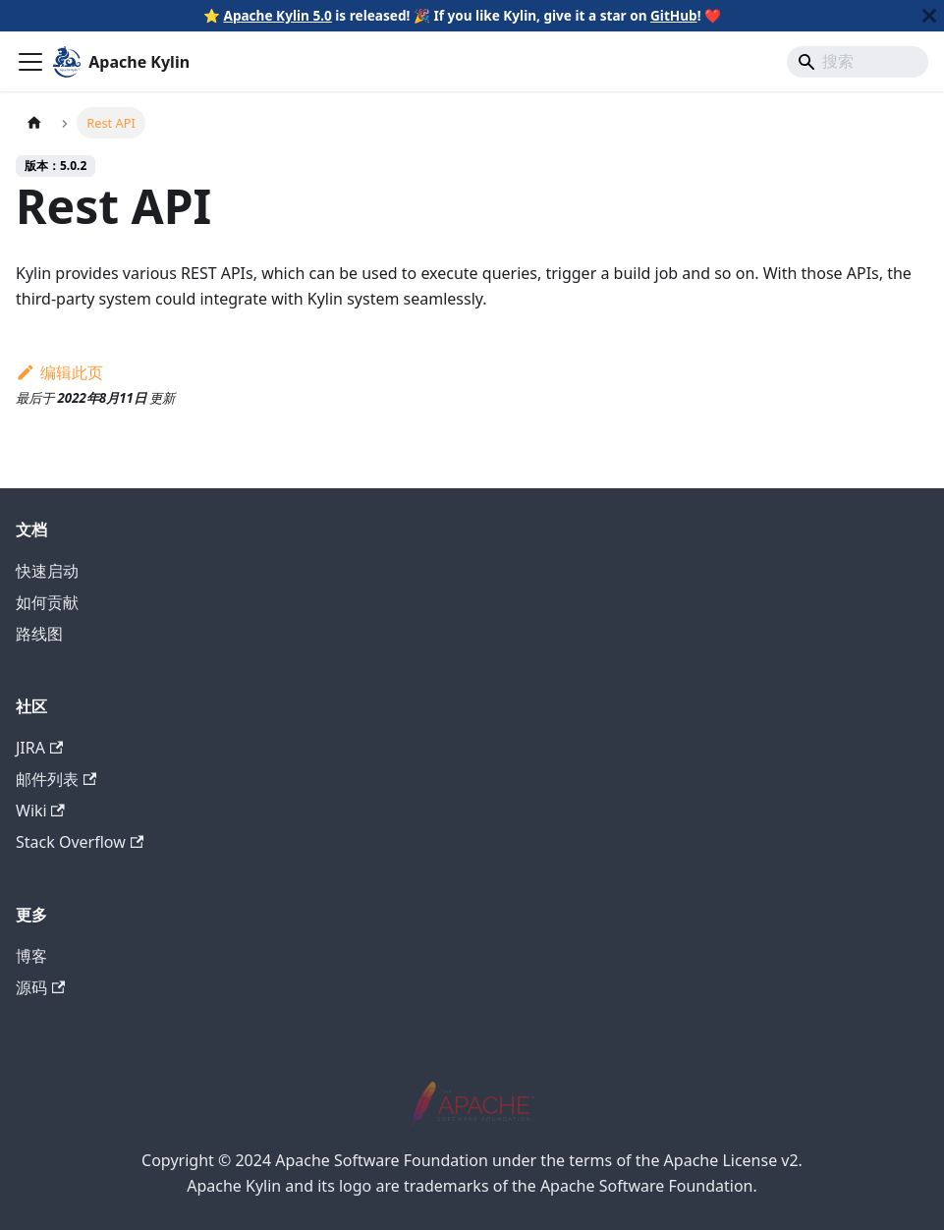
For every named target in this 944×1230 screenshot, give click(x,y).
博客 (31, 956)
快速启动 (47, 571)
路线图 (39, 633)
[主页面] (34, 122)
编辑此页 (59, 372)
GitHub (673, 15)
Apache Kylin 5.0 (277, 15)
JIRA (39, 747)
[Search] (857, 62)
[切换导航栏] (30, 62)
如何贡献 (47, 602)
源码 (40, 987)
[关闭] (929, 15)
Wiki (40, 810)
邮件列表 (56, 779)
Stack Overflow (79, 842)
